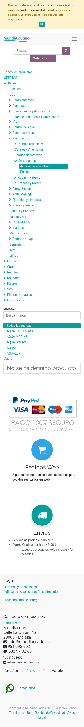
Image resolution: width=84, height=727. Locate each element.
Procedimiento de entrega (21, 600)
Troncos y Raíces (29, 183)
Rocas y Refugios (30, 177)
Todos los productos (18, 72)
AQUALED (13, 348)
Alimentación (21, 188)
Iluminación (17, 216)
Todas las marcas (19, 325)
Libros (13, 255)
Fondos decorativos (28, 155)
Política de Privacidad (50, 712)
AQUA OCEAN (16, 342)
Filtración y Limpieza (26, 200)
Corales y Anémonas (29, 149)
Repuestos (19, 105)
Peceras (15, 89)
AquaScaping (21, 194)
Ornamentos (27, 160)
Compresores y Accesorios (31, 111)
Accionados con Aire (34, 166)
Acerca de (34, 670)
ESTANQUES (21, 222)
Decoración (21, 138)
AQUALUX (14, 353)
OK (42, 24)
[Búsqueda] (66, 51)
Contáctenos (12, 623)
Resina (25, 172)
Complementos (23, 100)
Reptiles (12, 272)
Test (12, 250)
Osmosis (15, 244)
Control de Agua (23, 127)
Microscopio (18, 233)
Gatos (11, 267)
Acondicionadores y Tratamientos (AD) (35, 119)
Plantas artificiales (30, 144)
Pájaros (12, 283)
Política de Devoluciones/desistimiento (30, 591)
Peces (12, 83)
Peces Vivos (15, 300)
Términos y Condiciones (20, 587)
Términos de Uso (20, 712)
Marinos (18, 227)
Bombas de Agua (24, 239)
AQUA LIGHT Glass (20, 331)
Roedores (13, 278)
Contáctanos (19, 688)
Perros (11, 261)
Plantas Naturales (19, 294)
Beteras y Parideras (22, 211)
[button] (43, 58)
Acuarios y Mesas (24, 132)
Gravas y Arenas (23, 205)
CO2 (12, 94)
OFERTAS (10, 78)
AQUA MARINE (17, 336)
